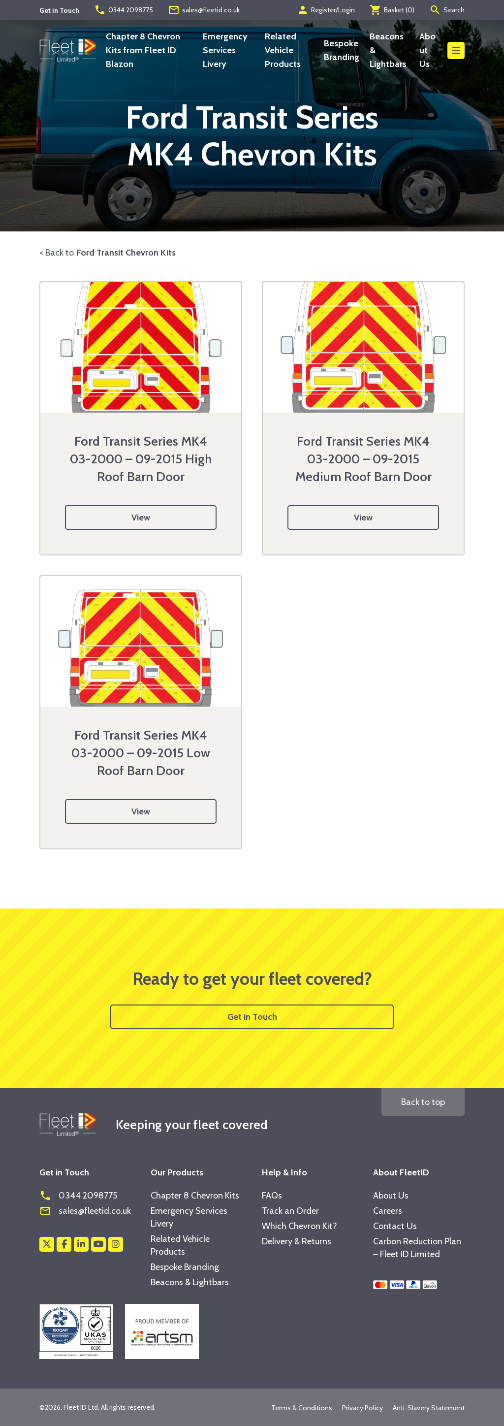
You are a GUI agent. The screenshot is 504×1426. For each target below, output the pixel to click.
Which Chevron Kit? (299, 1226)
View (140, 517)
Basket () (392, 10)
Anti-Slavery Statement (429, 1407)
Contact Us (395, 1226)
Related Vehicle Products (283, 50)
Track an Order (290, 1210)
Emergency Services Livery (225, 50)
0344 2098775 (123, 10)
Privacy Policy (362, 1407)
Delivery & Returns (296, 1241)
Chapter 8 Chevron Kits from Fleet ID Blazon (143, 50)
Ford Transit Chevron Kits (126, 252)
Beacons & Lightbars (190, 1282)
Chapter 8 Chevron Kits (195, 1195)
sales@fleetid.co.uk (204, 10)
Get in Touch (252, 1016)
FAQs (272, 1195)
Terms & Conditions (301, 1407)
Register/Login (326, 10)
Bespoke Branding (185, 1267)
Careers (387, 1210)
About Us (427, 50)
